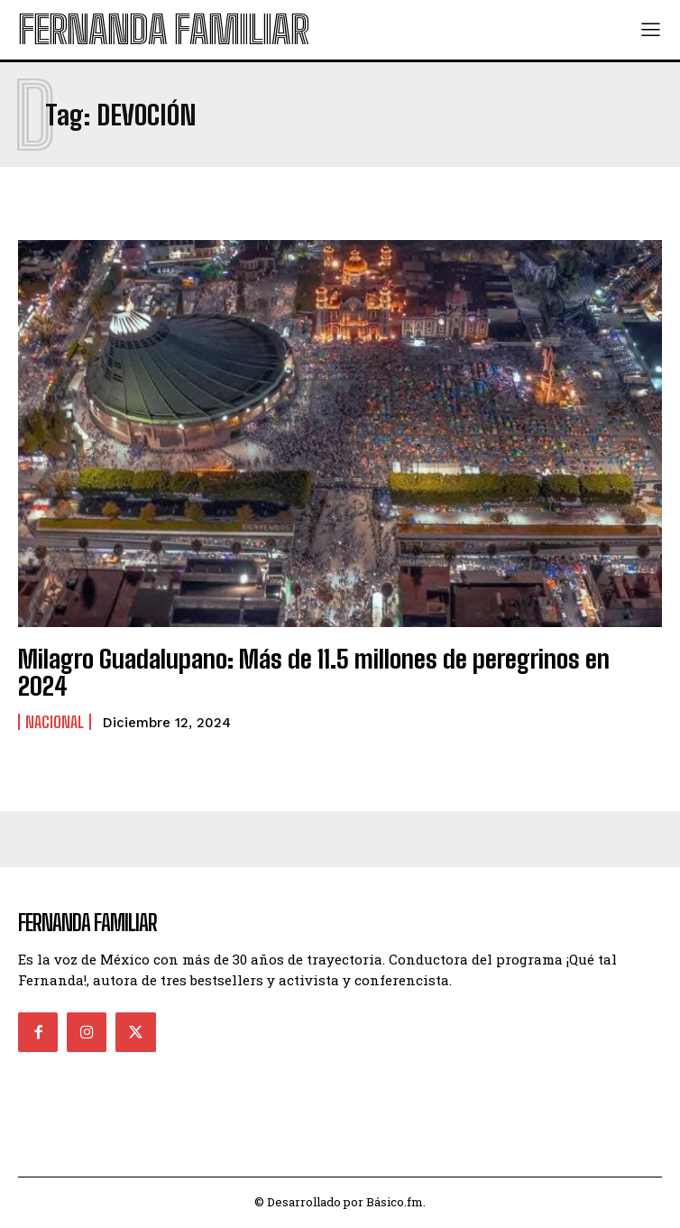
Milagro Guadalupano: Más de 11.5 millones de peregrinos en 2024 (314, 672)
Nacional (54, 722)
